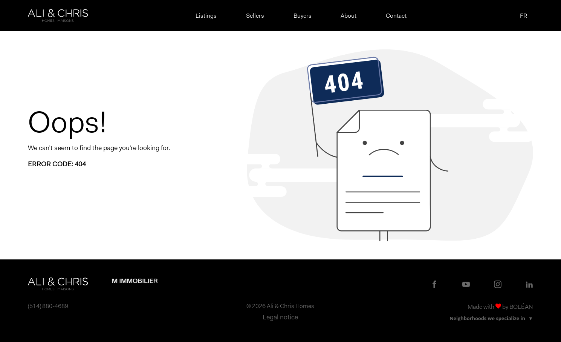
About (348, 16)
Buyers (302, 16)
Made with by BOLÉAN (500, 306)
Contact (396, 16)
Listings (206, 16)
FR (523, 16)
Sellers (255, 16)
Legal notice (280, 317)
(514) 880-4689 (48, 306)
